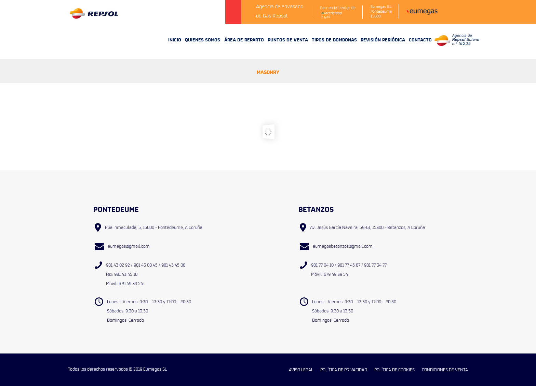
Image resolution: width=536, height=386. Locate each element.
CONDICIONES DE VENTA (445, 369)
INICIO (174, 39)
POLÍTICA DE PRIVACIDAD (343, 369)
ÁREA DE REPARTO (244, 39)
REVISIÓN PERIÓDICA (383, 39)
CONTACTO (420, 39)
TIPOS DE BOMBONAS (334, 39)
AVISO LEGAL (301, 369)
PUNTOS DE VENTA (288, 39)
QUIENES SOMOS (202, 39)
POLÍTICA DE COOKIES (394, 369)
